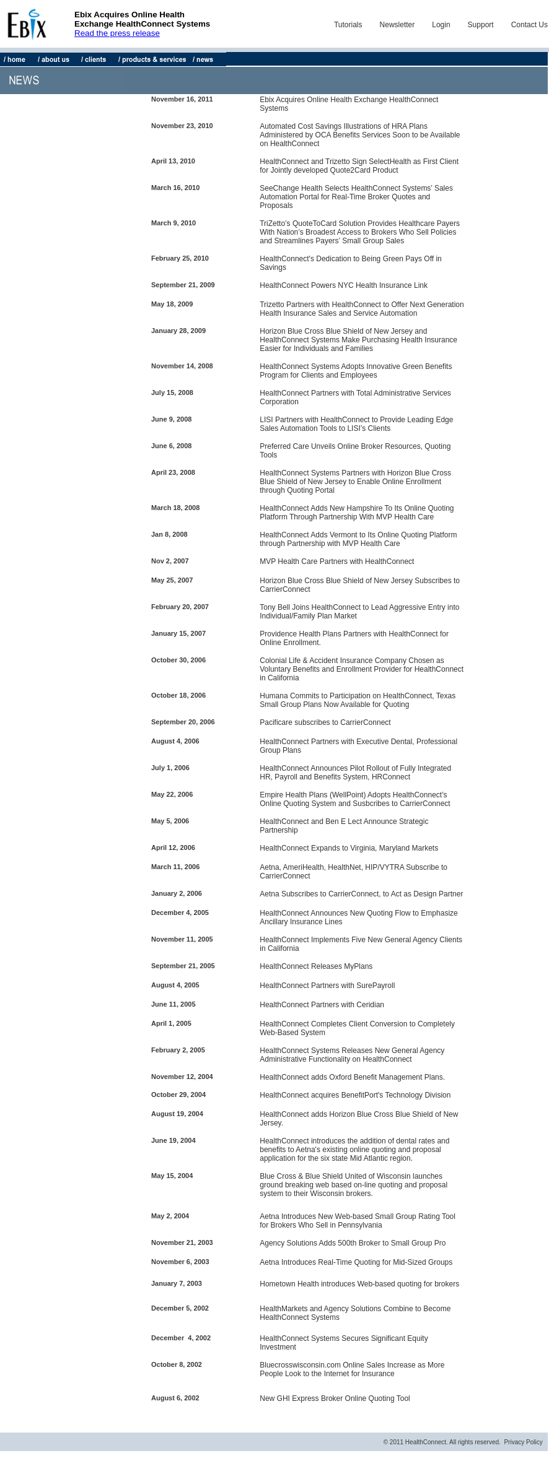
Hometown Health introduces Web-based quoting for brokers (359, 1284)
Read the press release (117, 33)
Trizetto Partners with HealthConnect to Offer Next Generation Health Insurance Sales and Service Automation (361, 309)
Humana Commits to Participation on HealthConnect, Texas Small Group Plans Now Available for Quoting (357, 700)
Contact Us (529, 24)
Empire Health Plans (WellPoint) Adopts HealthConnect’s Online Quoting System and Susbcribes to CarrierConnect (355, 799)
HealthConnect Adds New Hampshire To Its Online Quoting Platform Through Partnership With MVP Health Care (357, 512)
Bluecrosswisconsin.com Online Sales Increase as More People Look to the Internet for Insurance (352, 1369)
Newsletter (397, 24)
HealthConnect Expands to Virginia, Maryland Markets (349, 848)
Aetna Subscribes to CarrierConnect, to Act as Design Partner (361, 894)
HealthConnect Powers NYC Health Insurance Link (344, 285)
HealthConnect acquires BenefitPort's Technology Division (355, 1095)
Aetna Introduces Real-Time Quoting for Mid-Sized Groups (356, 1262)
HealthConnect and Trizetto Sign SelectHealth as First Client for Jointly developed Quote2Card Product (359, 166)
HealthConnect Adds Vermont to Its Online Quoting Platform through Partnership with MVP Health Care (358, 539)
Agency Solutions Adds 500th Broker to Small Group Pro (353, 1243)
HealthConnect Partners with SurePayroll (327, 985)
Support (481, 24)
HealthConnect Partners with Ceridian (322, 1004)
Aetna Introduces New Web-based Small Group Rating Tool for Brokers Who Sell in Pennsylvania (357, 1220)
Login (441, 24)
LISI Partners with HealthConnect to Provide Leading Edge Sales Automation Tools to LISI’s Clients (356, 424)
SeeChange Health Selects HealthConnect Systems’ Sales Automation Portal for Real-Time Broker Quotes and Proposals (356, 197)
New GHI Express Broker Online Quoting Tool (335, 1398)
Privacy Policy (523, 1442)
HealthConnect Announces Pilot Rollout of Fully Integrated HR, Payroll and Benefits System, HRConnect (355, 772)
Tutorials (348, 24)
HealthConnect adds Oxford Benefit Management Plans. (352, 1077)
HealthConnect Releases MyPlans (316, 966)
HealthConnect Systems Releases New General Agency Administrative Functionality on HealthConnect (352, 1055)
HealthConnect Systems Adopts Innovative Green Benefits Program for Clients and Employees (356, 370)
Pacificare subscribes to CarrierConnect (325, 722)
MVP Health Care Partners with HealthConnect (337, 561)
